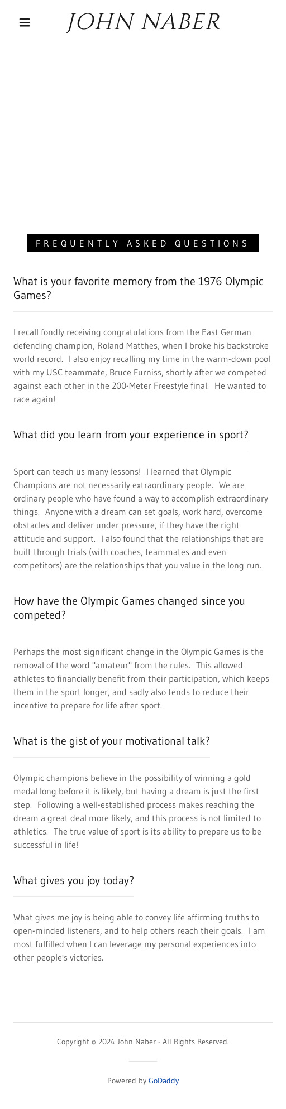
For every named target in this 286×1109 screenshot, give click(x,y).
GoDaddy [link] (164, 1081)
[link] (142, 22)
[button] (26, 22)
